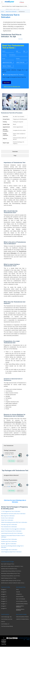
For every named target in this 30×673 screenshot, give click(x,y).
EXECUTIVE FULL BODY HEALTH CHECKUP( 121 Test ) (12, 566)
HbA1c (17, 589)
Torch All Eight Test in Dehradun (9, 549)
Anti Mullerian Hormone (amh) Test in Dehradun (13, 513)
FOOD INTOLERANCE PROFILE (22, 616)
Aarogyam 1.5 (4, 601)
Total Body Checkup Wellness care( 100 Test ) (10, 575)
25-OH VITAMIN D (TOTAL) (21, 601)
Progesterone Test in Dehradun (9, 539)
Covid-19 (3, 621)
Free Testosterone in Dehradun (9, 526)
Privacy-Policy (28, 638)
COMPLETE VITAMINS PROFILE (22, 619)
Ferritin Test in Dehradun (7, 518)
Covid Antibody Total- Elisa (6, 619)
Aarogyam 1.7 (4, 603)
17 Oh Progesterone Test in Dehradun (10, 511)
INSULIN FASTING (20, 596)
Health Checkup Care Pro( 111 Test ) (8, 578)
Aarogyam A (3, 589)
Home (2, 11)
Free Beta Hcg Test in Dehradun (9, 524)
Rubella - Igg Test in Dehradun (8, 543)
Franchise (20, 638)
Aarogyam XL (4, 608)
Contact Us (24, 638)
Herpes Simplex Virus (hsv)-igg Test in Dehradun (13, 529)
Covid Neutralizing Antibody (7, 626)
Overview (15, 151)
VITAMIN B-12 (19, 594)
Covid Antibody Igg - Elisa (6, 616)
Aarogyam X (3, 606)
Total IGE (18, 591)
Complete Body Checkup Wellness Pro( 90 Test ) (11, 571)
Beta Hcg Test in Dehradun (8, 515)
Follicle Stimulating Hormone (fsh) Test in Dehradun (14, 522)
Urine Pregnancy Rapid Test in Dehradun (11, 551)
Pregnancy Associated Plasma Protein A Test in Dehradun (13, 536)
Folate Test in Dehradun (7, 520)
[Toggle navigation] (2, 2)
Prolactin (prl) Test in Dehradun (9, 541)
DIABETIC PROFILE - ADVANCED (20, 606)
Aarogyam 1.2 (4, 596)
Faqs (15, 155)
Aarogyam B (3, 591)
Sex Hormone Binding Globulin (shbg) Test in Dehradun (12, 546)
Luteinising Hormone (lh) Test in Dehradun (12, 533)
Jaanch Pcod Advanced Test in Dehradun (11, 531)
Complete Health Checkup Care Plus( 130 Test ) (11, 580)
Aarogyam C (3, 594)
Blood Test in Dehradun (11, 11)
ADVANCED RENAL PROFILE (22, 603)
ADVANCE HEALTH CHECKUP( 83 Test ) (9, 568)
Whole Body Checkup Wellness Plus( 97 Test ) (10, 573)
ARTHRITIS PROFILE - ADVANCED (20, 610)
